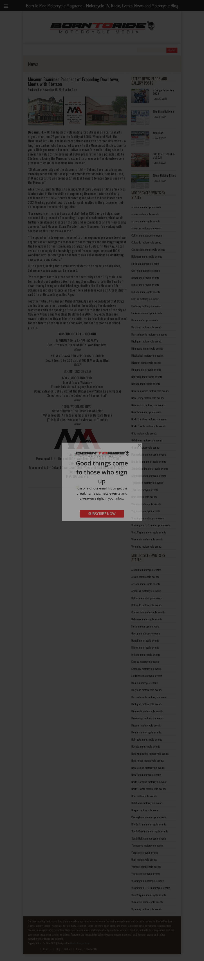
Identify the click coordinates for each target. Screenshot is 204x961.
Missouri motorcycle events (146, 362)
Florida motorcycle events (145, 263)
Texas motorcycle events (144, 490)
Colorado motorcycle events (146, 242)
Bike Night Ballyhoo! (164, 111)
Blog (74, 89)
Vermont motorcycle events (146, 504)
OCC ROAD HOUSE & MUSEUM (164, 155)
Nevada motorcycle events (145, 384)
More (77, 349)
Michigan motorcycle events (146, 341)
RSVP (77, 364)
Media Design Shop (79, 943)
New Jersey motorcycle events (147, 398)
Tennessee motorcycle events (147, 483)
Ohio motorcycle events (144, 433)
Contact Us (91, 949)
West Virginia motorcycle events (148, 532)
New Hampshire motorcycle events (150, 391)
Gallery (68, 949)
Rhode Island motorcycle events (148, 461)
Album (79, 949)
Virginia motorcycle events (145, 511)
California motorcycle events (146, 235)
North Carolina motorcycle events (149, 419)
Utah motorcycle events (144, 497)
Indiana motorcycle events (145, 292)
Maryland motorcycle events (146, 327)
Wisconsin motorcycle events (147, 539)
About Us (47, 949)
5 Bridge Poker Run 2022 (163, 91)
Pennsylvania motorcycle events (148, 454)
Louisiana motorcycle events (146, 313)
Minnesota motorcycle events (147, 348)
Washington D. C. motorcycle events (150, 525)
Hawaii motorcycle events (145, 278)
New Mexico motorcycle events (148, 405)
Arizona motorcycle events (145, 221)
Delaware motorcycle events (146, 256)
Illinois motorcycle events (145, 285)
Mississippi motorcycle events (147, 355)
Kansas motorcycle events (145, 299)
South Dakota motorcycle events (148, 476)
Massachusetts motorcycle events (149, 334)
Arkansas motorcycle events (146, 228)
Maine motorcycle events (144, 320)
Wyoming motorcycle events (146, 546)
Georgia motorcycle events (145, 270)
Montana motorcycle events (146, 369)
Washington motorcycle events (147, 518)
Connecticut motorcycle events (148, 249)
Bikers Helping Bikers (164, 175)
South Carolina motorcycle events (149, 468)
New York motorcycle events (146, 412)
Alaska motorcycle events (145, 214)
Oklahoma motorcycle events (147, 440)
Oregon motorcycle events (145, 447)
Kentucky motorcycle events (146, 306)
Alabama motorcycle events (146, 207)
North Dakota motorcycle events (148, 426)
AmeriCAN (158, 133)
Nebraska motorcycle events (146, 377)
